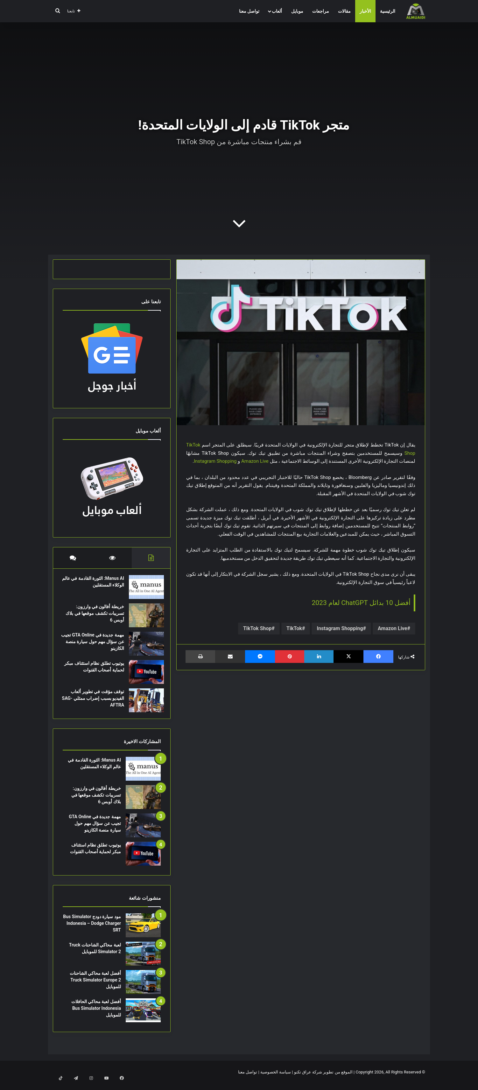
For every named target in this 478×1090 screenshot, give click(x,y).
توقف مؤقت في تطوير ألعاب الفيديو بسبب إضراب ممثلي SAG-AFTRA (94, 701)
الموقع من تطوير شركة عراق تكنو (323, 1078)
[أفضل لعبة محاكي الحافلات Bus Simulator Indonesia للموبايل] (143, 1017)
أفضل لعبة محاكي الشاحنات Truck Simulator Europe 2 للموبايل (95, 986)
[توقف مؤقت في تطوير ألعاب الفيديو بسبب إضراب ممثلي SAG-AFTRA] (143, 703)
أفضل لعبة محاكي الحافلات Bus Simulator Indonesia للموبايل (96, 1014)
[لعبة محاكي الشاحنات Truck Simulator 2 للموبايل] (143, 960)
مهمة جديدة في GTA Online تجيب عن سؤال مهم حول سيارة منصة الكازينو (95, 645)
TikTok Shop (257, 628)
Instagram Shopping (215, 461)
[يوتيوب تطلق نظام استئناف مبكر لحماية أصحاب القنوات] (143, 675)
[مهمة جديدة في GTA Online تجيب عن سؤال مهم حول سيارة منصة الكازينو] (143, 647)
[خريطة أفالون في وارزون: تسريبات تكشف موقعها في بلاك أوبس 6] (143, 618)
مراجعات (320, 11)
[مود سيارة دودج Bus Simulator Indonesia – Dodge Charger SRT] (143, 932)
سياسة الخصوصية (275, 1078)
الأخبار (365, 11)
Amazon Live (255, 461)
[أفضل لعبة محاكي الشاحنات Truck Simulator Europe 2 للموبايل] (143, 988)
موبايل (297, 11)
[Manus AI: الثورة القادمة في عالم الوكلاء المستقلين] (143, 590)
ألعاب (277, 11)
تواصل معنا (249, 11)
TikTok (294, 628)
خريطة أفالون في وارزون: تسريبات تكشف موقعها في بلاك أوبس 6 (96, 616)
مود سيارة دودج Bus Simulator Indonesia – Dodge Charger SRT (92, 929)
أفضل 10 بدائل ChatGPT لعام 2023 (361, 603)
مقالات (344, 11)
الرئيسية (387, 11)
